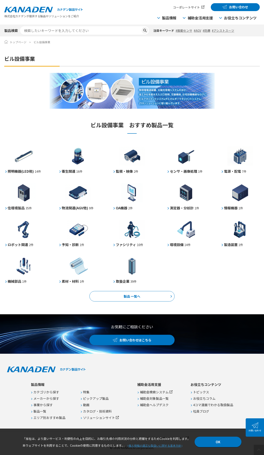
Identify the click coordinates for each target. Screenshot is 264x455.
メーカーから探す (46, 398)
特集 (86, 392)
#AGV (197, 30)
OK (218, 442)
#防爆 (206, 30)
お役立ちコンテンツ (240, 17)
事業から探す (43, 405)
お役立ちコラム (204, 398)
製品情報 (169, 17)
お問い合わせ (238, 7)
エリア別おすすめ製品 (49, 417)
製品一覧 (39, 411)
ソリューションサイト (99, 417)
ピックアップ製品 (96, 398)
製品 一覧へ (132, 296)
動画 (86, 405)
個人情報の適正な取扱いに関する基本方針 (155, 445)
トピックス (201, 392)
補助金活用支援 (200, 17)
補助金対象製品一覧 (154, 398)
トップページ (18, 42)
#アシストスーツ (223, 30)
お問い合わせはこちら (135, 340)
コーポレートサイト (186, 7)
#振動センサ (184, 30)
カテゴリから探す (46, 392)
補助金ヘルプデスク (154, 405)
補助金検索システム (154, 392)
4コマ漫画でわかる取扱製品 (213, 405)
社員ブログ (201, 411)
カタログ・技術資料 (97, 411)
